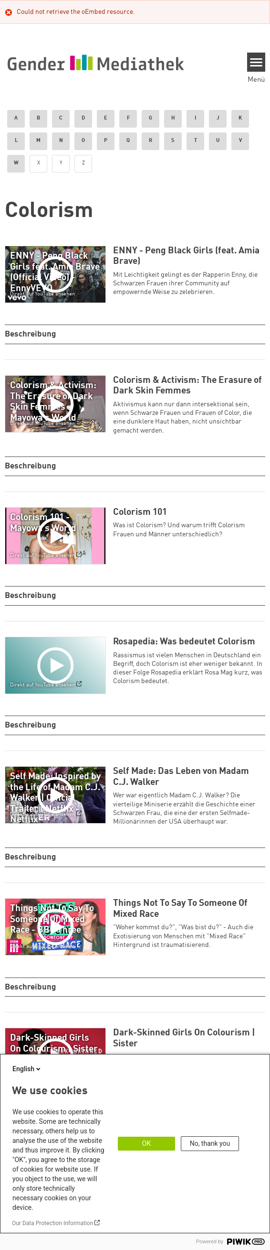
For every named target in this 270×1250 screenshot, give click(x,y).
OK (146, 1143)
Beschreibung (31, 334)
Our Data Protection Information (52, 1223)
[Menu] (256, 62)
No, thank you (210, 1143)
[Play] (57, 274)
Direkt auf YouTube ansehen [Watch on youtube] (42, 294)
